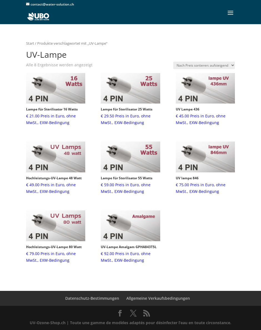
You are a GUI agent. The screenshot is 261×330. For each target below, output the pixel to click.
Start (30, 43)
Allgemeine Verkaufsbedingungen (158, 298)
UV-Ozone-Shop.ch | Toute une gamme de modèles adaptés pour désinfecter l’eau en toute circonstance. (130, 322)
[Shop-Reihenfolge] (204, 65)
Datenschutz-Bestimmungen (92, 298)
